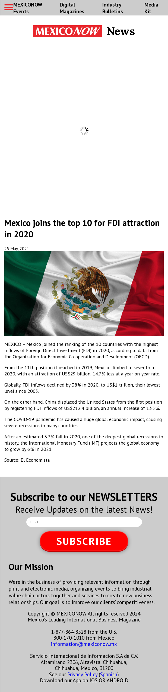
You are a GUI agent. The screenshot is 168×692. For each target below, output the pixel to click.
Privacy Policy (82, 674)
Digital (72, 8)
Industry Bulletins (112, 8)
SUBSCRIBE (84, 541)
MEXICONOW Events (27, 8)
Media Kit (151, 8)
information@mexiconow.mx (84, 643)
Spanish (108, 674)
